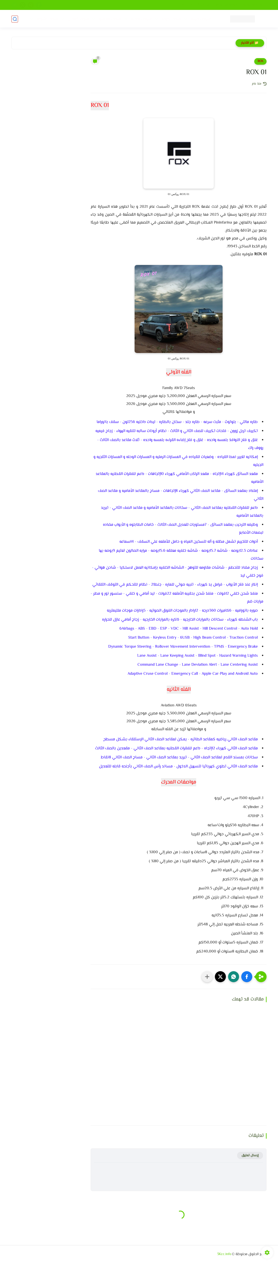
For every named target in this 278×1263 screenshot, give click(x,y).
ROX (260, 61)
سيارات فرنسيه (109, 19)
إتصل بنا (187, 5)
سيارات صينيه (200, 19)
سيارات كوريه (171, 19)
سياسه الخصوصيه (254, 5)
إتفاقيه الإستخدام (226, 5)
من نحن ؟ (204, 5)
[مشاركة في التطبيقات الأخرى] (207, 976)
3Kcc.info (224, 1254)
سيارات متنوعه (47, 19)
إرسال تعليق (250, 1155)
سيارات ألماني (78, 19)
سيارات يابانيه (141, 19)
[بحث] (14, 19)
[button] (246, 976)
